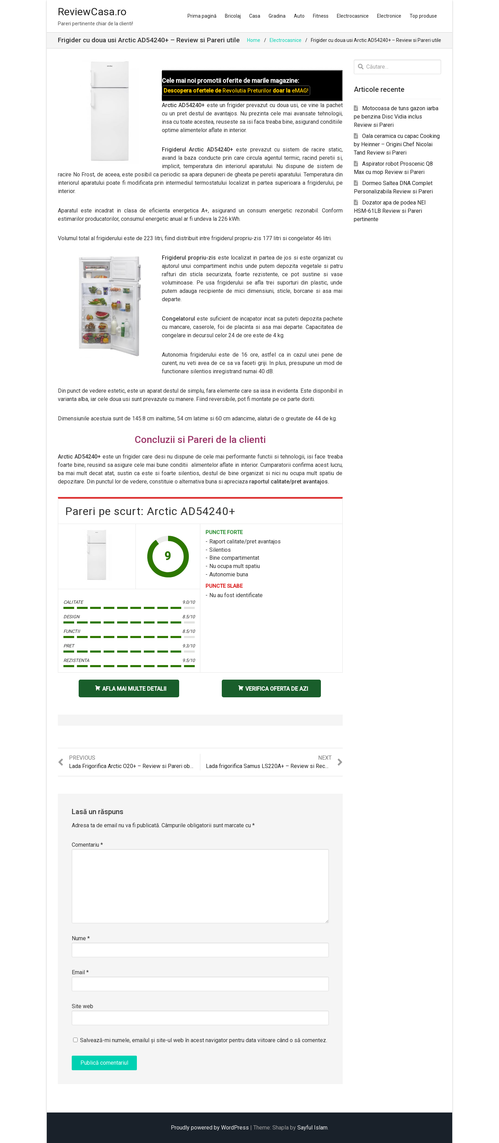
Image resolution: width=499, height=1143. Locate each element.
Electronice (389, 16)
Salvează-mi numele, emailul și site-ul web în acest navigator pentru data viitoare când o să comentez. (203, 1040)
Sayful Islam (312, 1127)
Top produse (423, 16)
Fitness (321, 16)
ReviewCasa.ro (92, 12)
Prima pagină (202, 16)
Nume (81, 938)
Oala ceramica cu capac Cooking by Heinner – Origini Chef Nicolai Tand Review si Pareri (397, 144)
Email (80, 972)
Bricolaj (233, 16)
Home (253, 40)
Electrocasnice (353, 16)
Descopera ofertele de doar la (236, 90)
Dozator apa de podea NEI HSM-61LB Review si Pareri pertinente (390, 211)
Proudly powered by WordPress (210, 1127)
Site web (82, 1006)
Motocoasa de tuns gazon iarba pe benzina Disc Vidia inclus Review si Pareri (396, 116)
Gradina (277, 16)
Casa (254, 16)
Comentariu (87, 844)
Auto (299, 16)
